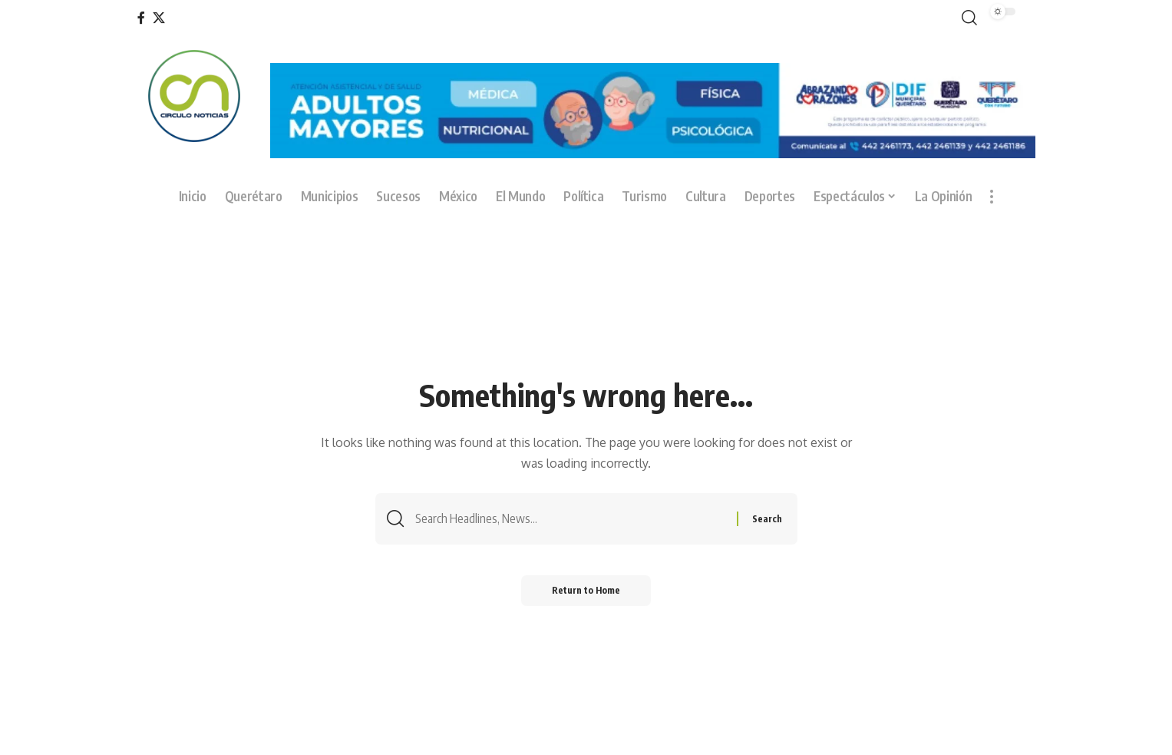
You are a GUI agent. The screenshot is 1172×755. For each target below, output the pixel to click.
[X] (159, 18)
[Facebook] (141, 18)
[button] (966, 18)
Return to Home (586, 590)
